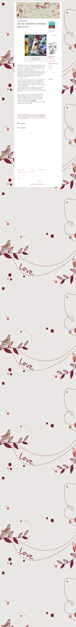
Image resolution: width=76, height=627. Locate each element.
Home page (31, 169)
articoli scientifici (34, 116)
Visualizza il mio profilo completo (52, 60)
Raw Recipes (40, 116)
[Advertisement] (32, 160)
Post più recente (21, 169)
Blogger (44, 184)
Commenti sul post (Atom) (27, 172)
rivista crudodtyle (24, 118)
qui (28, 77)
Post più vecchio (42, 169)
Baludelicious (50, 32)
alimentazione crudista (26, 116)
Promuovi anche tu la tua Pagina (53, 35)
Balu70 (51, 58)
